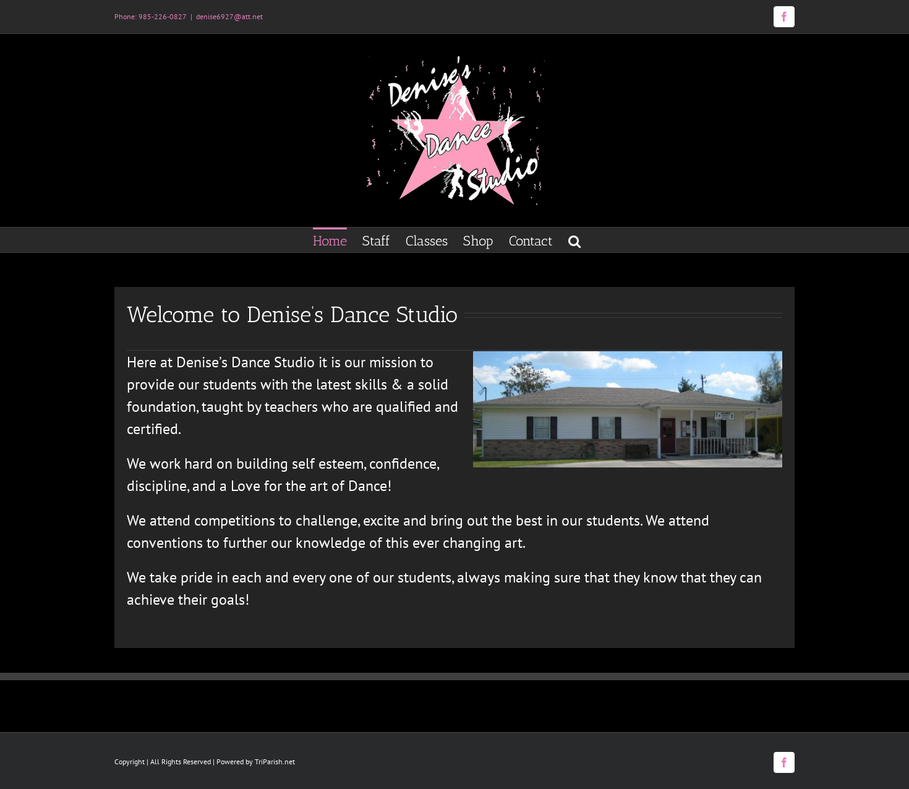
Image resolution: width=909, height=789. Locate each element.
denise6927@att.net (229, 16)
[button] (574, 240)
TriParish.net (275, 761)
